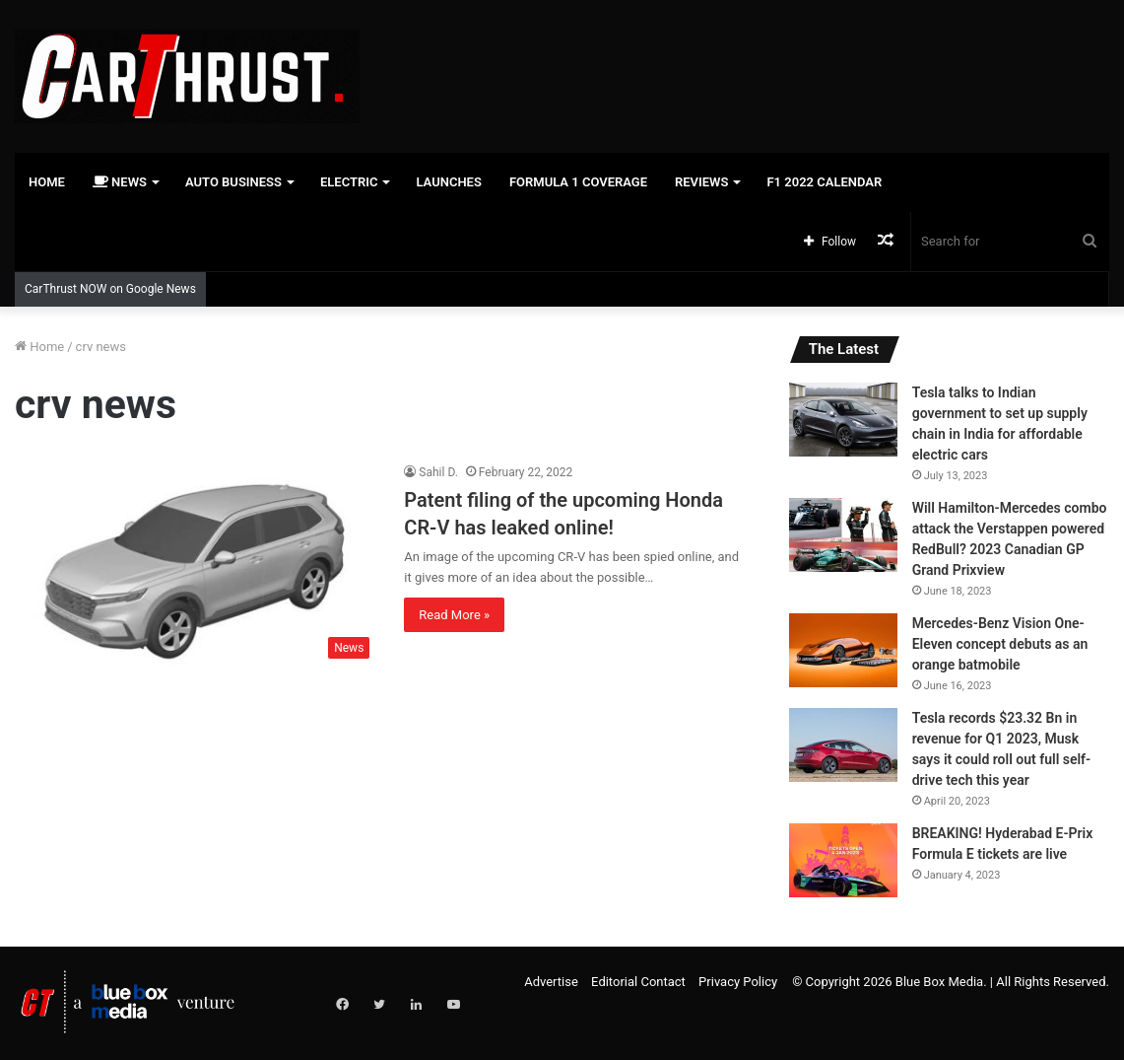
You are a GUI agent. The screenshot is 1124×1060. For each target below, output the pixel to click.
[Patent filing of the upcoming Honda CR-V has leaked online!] (197, 565)
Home (47, 182)
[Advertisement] (749, 64)
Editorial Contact (638, 981)
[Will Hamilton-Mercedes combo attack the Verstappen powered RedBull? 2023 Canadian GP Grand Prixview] (843, 535)
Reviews (701, 182)
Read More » (454, 614)
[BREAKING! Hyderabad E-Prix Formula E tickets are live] (843, 860)
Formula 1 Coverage (578, 182)
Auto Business (233, 182)
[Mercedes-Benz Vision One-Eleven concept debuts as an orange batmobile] (843, 650)
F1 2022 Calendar (824, 182)
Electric (349, 182)
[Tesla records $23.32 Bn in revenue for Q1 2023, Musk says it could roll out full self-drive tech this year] (843, 745)
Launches (448, 182)
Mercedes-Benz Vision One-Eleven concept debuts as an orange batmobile (1000, 643)
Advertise (551, 981)
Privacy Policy (737, 981)
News (120, 182)
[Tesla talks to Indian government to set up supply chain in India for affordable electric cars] (843, 420)
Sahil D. (438, 472)
